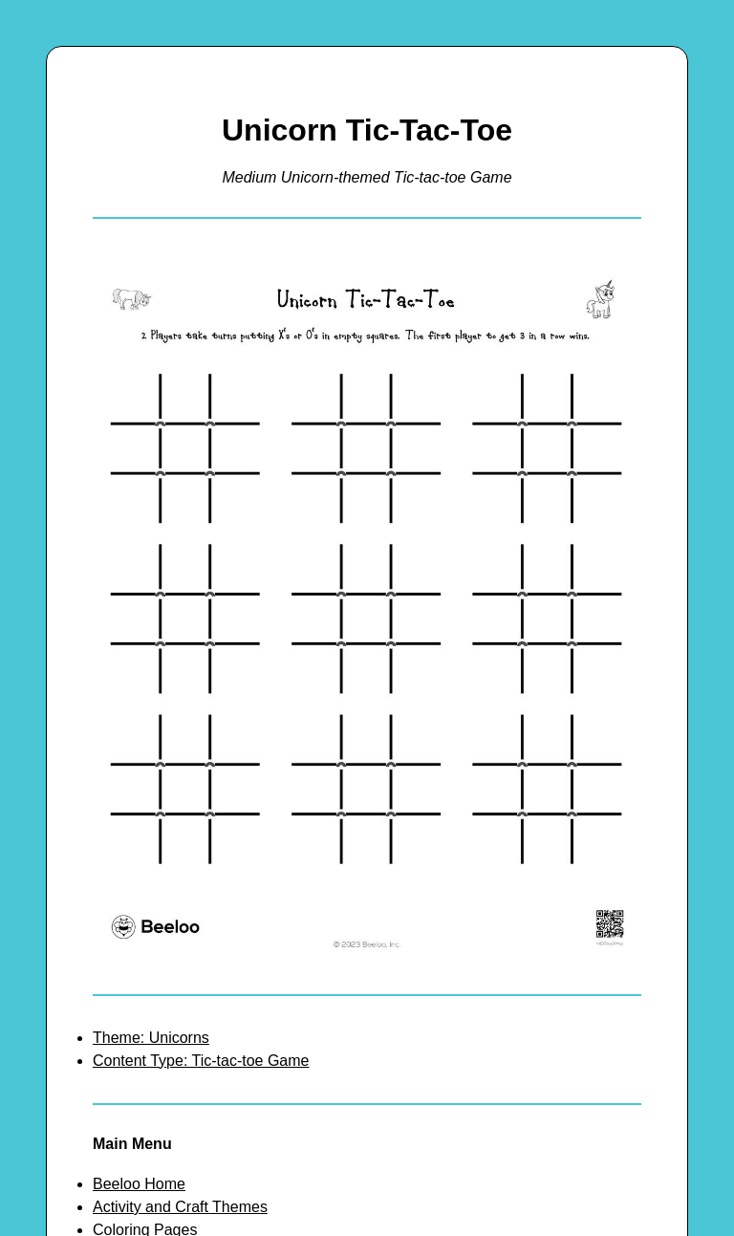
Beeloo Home (139, 1184)
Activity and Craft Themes (180, 1207)
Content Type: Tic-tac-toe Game (201, 1060)
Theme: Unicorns (151, 1038)
